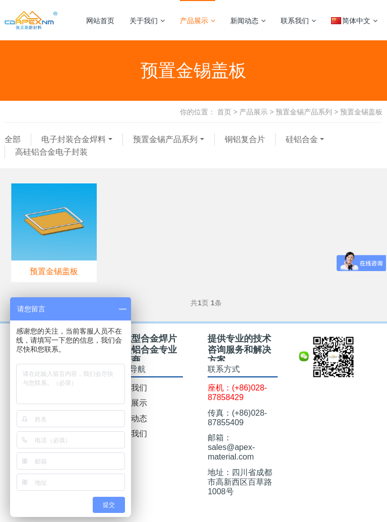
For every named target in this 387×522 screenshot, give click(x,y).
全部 (13, 139)
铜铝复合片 (245, 139)
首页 (224, 112)
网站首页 (100, 21)
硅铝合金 (302, 139)
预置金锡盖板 (361, 112)
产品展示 (197, 20)
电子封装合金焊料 (73, 139)
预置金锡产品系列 (304, 112)
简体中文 (354, 20)
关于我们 (147, 20)
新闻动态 (248, 20)
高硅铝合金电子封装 (51, 152)
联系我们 (298, 20)
